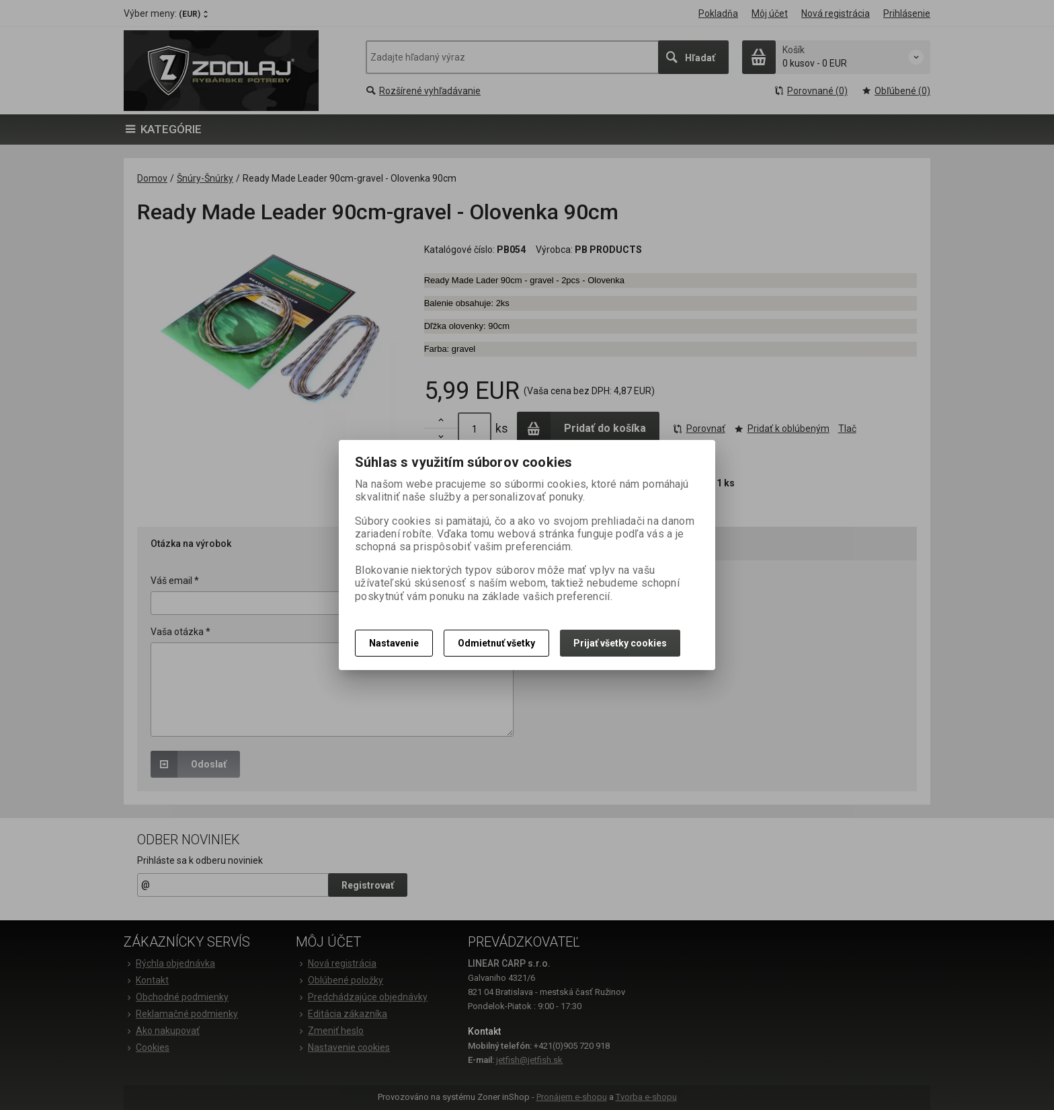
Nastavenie (394, 643)
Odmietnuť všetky (496, 643)
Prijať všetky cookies (620, 643)
